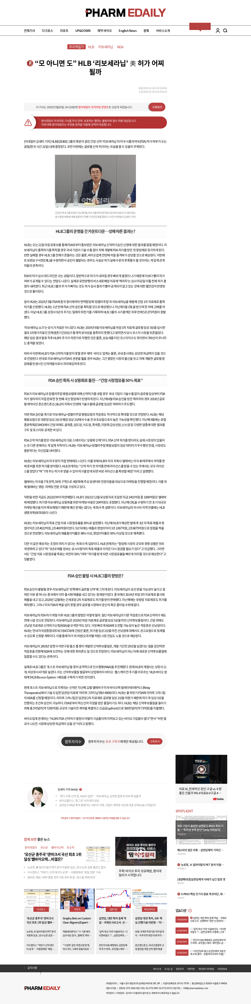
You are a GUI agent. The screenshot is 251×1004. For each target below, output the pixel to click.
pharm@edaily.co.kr (198, 988)
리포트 (64, 30)
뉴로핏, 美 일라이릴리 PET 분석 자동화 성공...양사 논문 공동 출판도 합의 (66, 867)
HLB (91, 46)
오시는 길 (168, 968)
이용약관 (191, 968)
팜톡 (146, 30)
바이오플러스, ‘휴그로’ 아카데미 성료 (79, 800)
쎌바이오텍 (57, 847)
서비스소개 (163, 30)
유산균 (44, 847)
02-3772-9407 (152, 988)
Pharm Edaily (42, 988)
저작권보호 (222, 968)
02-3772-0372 (165, 988)
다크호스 (47, 30)
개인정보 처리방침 (206, 968)
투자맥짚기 (76, 46)
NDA (120, 46)
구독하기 (157, 107)
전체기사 (29, 30)
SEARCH (225, 30)
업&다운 (113, 909)
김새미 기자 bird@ (68, 789)
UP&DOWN (82, 30)
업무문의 (180, 968)
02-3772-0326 (129, 988)
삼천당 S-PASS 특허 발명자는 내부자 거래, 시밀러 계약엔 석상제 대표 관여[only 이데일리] (107, 805)
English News (127, 30)
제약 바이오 (104, 30)
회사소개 (157, 968)
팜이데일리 (31, 847)
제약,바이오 (149, 909)
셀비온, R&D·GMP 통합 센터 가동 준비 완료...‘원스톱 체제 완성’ (61, 877)
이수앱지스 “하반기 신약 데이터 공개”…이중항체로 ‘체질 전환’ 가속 (64, 872)
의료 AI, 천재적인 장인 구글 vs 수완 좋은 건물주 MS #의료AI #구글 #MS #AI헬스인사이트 (201, 793)
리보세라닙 (105, 46)
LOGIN (217, 30)
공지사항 (32, 968)
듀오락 (70, 847)
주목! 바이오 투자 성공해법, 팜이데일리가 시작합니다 (140, 873)
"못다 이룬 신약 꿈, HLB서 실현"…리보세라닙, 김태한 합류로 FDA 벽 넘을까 (100, 796)
